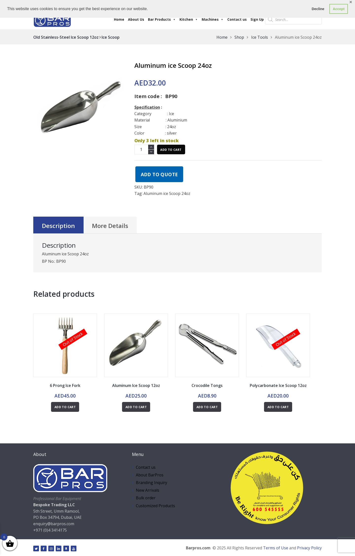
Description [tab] (58, 226)
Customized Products (155, 505)
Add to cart (170, 150)
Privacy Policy (309, 548)
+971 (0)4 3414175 (50, 530)
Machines (213, 19)
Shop (239, 37)
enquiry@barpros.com (53, 523)
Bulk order (146, 498)
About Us (136, 19)
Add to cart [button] (136, 407)
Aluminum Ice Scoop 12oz (136, 385)
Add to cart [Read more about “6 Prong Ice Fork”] (65, 407)
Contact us (237, 19)
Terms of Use (275, 548)
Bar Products (162, 19)
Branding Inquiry (151, 482)
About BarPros (149, 475)
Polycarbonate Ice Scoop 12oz (278, 385)
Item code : (148, 96)
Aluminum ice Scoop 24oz (166, 193)
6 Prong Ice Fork (65, 385)
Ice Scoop (111, 37)
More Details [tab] (110, 226)
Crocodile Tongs (207, 385)
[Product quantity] (144, 149)
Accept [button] (339, 9)
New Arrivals (147, 490)
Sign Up (257, 19)
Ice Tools (259, 37)
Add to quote (159, 174)
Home (119, 19)
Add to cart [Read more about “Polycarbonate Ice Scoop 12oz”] (278, 407)
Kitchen (188, 19)
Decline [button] (318, 9)
